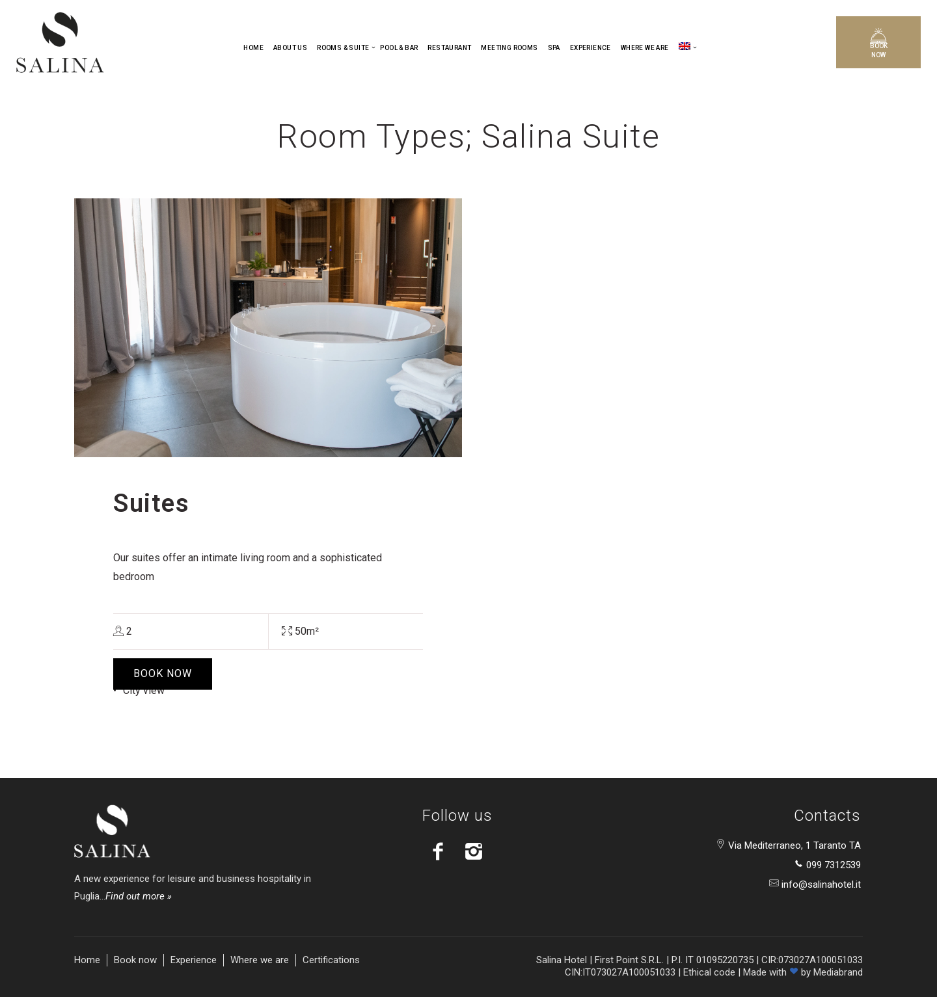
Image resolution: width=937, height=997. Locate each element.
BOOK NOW (162, 674)
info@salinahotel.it (820, 884)
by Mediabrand (832, 972)
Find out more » (138, 896)
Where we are (259, 960)
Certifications (331, 960)
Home (87, 960)
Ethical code (709, 972)
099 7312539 (832, 865)
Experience (193, 960)
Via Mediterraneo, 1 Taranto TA (793, 845)
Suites (151, 503)
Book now (135, 960)
